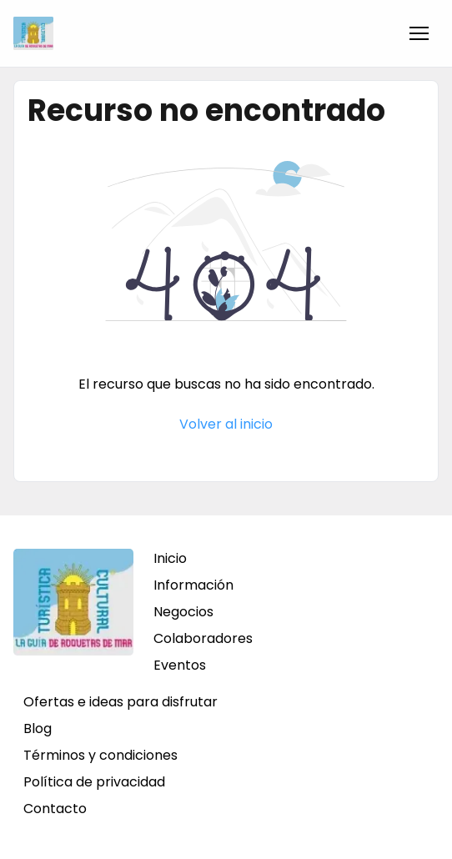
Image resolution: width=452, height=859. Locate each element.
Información (193, 585)
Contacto (55, 808)
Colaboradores (203, 638)
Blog (37, 728)
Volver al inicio (226, 424)
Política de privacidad (94, 781)
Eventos (179, 665)
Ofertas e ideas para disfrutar (120, 701)
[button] (419, 33)
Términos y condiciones (100, 755)
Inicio (170, 558)
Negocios (183, 611)
